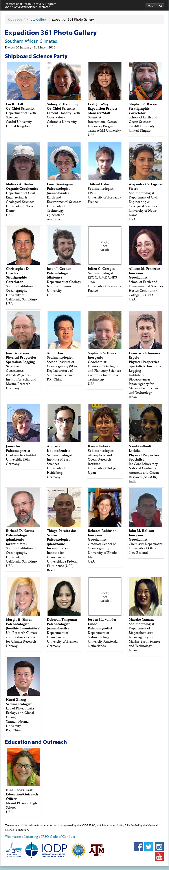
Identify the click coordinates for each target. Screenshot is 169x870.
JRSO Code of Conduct (58, 837)
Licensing (31, 837)
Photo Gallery (37, 19)
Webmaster (13, 837)
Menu (151, 6)
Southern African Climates (31, 41)
